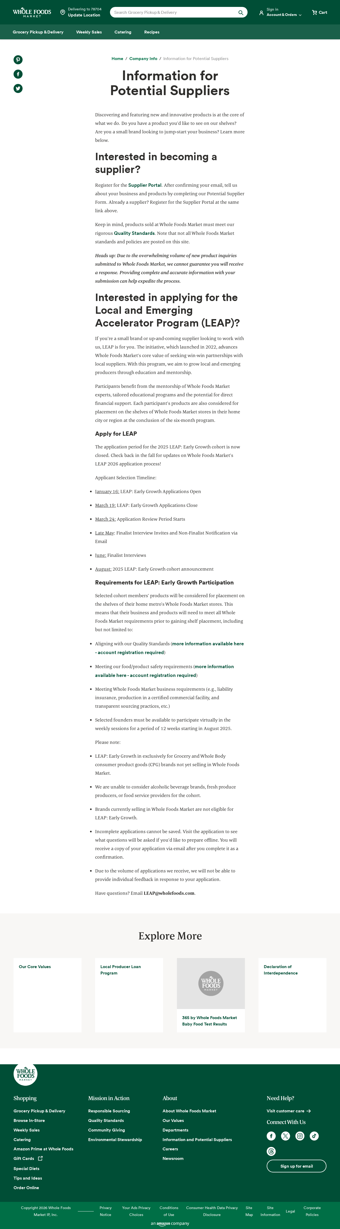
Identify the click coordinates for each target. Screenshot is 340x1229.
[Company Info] (143, 58)
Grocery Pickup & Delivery (39, 1111)
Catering (22, 1139)
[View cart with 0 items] (319, 12)
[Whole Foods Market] (32, 12)
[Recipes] (151, 32)
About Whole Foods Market (189, 1111)
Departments (175, 1130)
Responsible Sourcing (109, 1111)
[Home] (117, 58)
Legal (290, 1211)
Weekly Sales (27, 1130)
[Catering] (122, 32)
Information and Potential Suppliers (197, 1139)
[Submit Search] (241, 12)
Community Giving (106, 1130)
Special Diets (26, 1168)
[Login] (280, 12)
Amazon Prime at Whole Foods (43, 1149)
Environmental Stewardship (115, 1139)
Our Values (173, 1120)
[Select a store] (80, 12)
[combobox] (172, 12)
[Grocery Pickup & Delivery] (38, 32)
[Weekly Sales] (89, 32)
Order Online (26, 1187)
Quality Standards (106, 1120)
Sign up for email (296, 1166)
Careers (170, 1149)
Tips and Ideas (28, 1178)
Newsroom (173, 1158)
